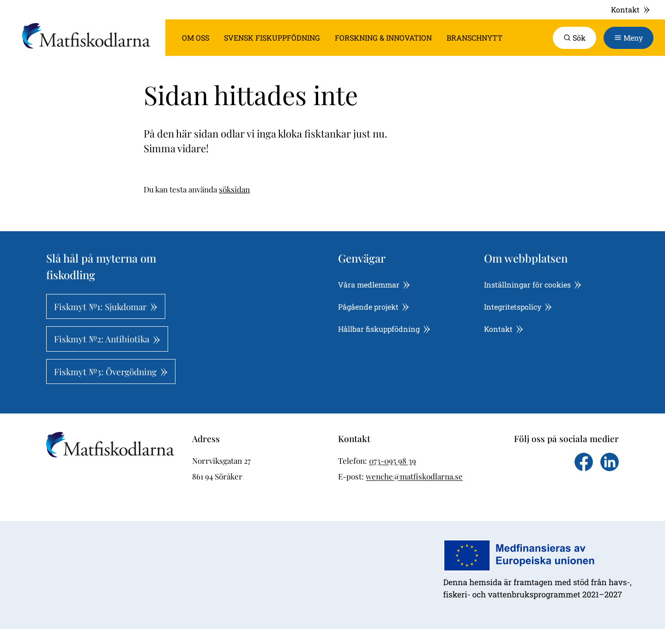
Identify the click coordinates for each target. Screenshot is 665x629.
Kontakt (630, 9)
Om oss (195, 37)
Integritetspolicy (518, 307)
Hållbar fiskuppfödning (384, 329)
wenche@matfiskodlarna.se (414, 476)
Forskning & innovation (383, 37)
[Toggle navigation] (628, 38)
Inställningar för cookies (532, 284)
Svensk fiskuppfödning (272, 37)
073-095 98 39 (392, 460)
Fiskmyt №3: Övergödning (111, 371)
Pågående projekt (373, 307)
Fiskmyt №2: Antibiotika (107, 339)
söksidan (234, 189)
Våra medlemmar (374, 284)
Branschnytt (474, 37)
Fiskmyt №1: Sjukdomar (105, 306)
